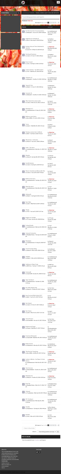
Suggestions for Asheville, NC (32, 38)
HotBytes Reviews (5, 463)
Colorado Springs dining (31, 248)
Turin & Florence (29, 318)
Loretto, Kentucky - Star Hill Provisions (34, 69)
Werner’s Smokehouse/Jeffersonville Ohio (35, 171)
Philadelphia (28, 241)
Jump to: (34, 431)
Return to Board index (29, 428)
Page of (43, 22)
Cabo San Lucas (29, 368)
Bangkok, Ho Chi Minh (30, 217)
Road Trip (27, 383)
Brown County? (29, 62)
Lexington (27, 256)
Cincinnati (27, 391)
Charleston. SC (28, 77)
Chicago (27, 209)
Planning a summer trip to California (33, 132)
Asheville (27, 407)
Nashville (27, 414)
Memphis (27, 155)
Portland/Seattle (29, 225)
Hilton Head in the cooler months (33, 101)
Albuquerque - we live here (31, 139)
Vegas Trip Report (29, 280)
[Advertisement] (11, 23)
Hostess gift (28, 272)
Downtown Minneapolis (31, 336)
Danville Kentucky (29, 163)
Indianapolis (28, 194)
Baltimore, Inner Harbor (30, 116)
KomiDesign (22, 472)
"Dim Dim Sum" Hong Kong (31, 351)
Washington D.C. (29, 108)
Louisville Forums (28, 12)
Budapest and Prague (30, 326)
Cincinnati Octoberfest (30, 233)
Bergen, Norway (29, 343)
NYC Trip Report (29, 399)
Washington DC (29, 375)
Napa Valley (28, 202)
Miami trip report (29, 186)
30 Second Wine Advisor (5, 467)
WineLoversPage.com (6, 464)
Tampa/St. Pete (29, 85)
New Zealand (28, 303)
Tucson (27, 124)
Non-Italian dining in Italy (31, 287)
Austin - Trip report (29, 147)
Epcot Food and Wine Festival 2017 (33, 295)
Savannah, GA (28, 93)
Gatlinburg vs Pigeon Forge (31, 264)
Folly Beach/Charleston (30, 54)
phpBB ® (9, 472)
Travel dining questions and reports (47, 12)
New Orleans (28, 311)
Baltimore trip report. (30, 178)
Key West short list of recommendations (34, 31)
